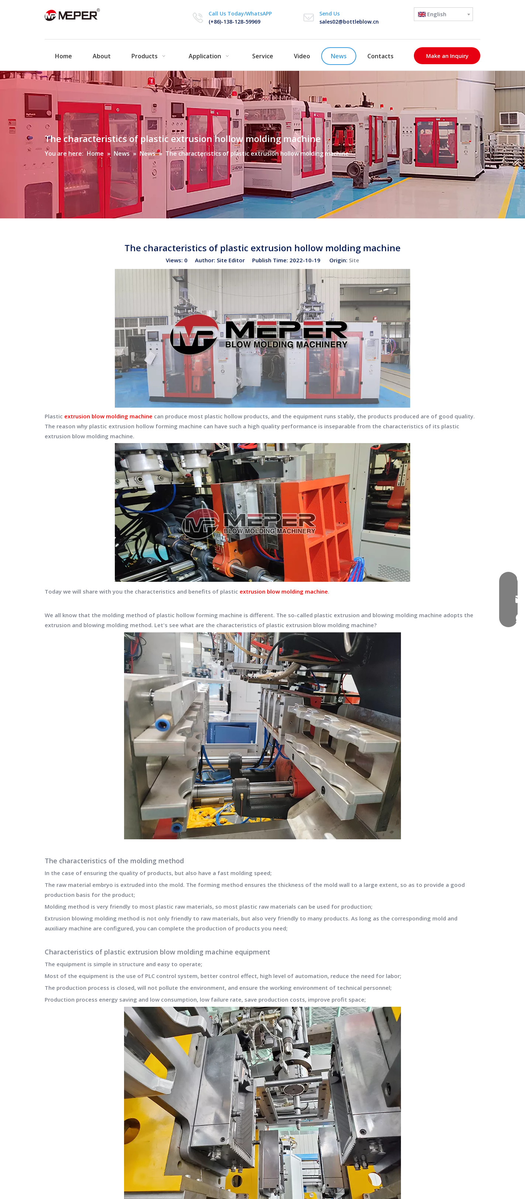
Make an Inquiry (447, 55)
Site (354, 260)
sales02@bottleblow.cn (349, 21)
